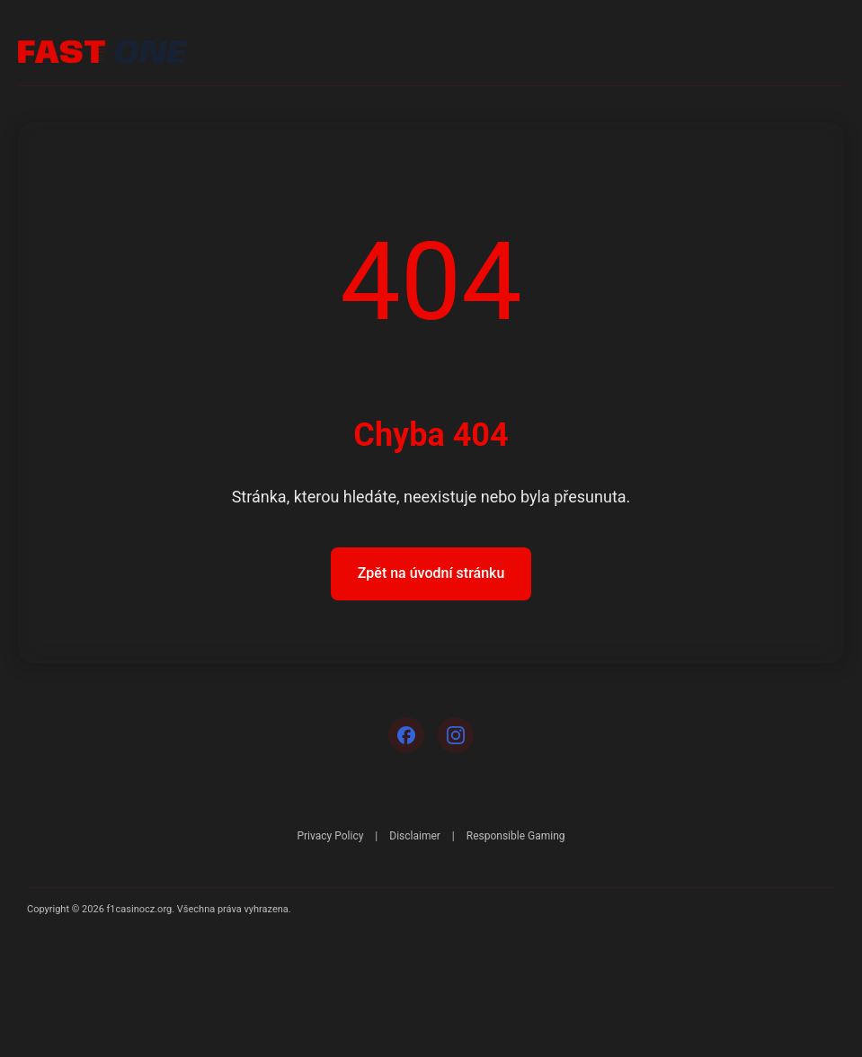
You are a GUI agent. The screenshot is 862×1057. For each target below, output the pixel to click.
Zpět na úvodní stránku (431, 573)
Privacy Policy (330, 836)
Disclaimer (414, 836)
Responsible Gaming (516, 836)
